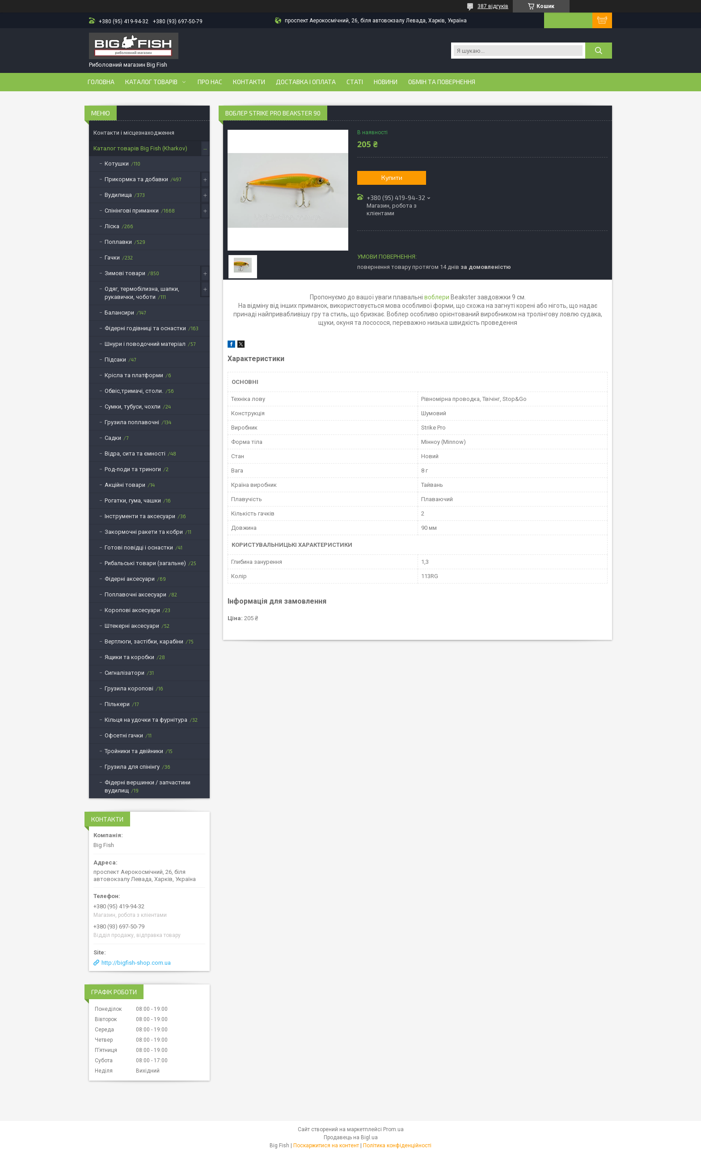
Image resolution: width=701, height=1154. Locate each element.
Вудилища (118, 195)
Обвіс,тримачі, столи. (134, 391)
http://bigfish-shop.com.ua (136, 962)
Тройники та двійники (134, 751)
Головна (101, 82)
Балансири (119, 312)
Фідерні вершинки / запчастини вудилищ (147, 786)
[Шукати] (598, 51)
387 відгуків (492, 6)
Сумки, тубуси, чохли (132, 406)
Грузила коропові (129, 688)
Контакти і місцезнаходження (133, 132)
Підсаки (115, 359)
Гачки (112, 257)
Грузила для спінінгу (132, 766)
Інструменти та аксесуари (140, 516)
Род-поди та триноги (133, 469)
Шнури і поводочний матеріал (145, 344)
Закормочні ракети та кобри (144, 531)
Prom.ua (393, 1129)
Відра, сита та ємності (135, 453)
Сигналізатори (124, 672)
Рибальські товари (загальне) (145, 563)
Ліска (112, 226)
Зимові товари (125, 273)
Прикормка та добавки (136, 179)
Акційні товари (125, 484)
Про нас (210, 82)
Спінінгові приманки (132, 210)
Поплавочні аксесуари (135, 594)
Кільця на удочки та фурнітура (146, 719)
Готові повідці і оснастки (139, 547)
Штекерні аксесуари (132, 625)
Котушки (117, 163)
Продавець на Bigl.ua (351, 1137)
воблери (436, 297)
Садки (113, 437)
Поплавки (118, 241)
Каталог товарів (151, 82)
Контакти (249, 82)
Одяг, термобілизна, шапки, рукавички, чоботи (142, 292)
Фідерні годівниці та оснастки (145, 328)
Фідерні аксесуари (130, 578)
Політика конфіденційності (397, 1145)
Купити (391, 177)
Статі (354, 82)
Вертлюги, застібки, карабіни (144, 641)
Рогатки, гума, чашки (133, 500)
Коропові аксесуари (132, 610)
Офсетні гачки (124, 735)
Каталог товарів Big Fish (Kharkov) (140, 148)
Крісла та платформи (134, 375)
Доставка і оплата (306, 82)
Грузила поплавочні (132, 422)
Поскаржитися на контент (326, 1145)
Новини (385, 82)
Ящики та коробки (129, 657)
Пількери (117, 704)
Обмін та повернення (441, 82)
